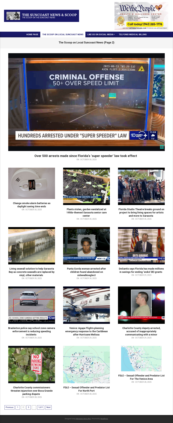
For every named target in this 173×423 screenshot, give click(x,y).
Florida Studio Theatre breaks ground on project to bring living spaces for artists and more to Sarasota (141, 212)
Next (48, 407)
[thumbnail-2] (141, 3)
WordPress (104, 419)
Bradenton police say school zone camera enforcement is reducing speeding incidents (31, 331)
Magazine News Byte (83, 419)
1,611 (40, 407)
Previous (9, 407)
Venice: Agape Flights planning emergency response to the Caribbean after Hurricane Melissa (86, 331)
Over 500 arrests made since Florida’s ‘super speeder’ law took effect (86, 156)
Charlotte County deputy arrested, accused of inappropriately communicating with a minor (141, 331)
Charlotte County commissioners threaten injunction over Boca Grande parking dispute (32, 390)
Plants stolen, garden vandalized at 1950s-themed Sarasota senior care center (86, 212)
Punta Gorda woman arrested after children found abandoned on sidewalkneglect (86, 272)
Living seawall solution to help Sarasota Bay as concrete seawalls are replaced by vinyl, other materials (31, 272)
